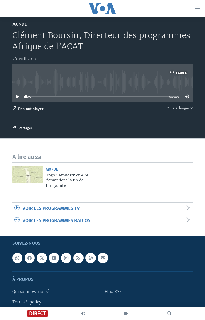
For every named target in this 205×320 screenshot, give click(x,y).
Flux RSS (113, 291)
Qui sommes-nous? (30, 291)
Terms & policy (26, 301)
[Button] (22, 129)
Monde (19, 24)
